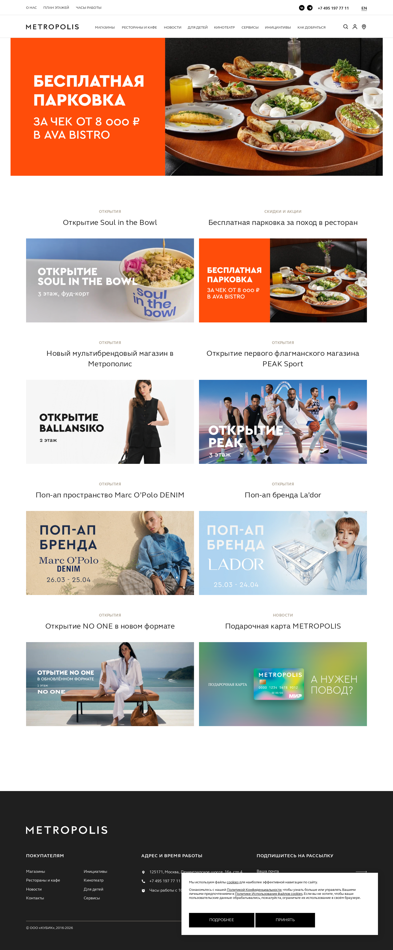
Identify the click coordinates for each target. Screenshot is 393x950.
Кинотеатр (224, 27)
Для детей (198, 27)
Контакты (35, 898)
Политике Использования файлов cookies (269, 894)
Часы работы (89, 8)
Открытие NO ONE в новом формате (110, 626)
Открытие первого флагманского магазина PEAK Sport (283, 359)
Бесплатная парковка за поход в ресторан (283, 223)
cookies (233, 882)
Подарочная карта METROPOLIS (283, 626)
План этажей (56, 8)
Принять (285, 920)
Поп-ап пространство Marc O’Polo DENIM (110, 495)
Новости (172, 27)
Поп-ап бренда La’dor (283, 495)
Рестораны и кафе (139, 27)
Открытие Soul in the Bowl (110, 223)
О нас (31, 8)
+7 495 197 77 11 (333, 9)
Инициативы (278, 27)
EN (364, 9)
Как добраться (312, 27)
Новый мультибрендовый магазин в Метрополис (109, 359)
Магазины (105, 27)
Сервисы (250, 27)
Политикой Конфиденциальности (254, 890)
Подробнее (221, 920)
